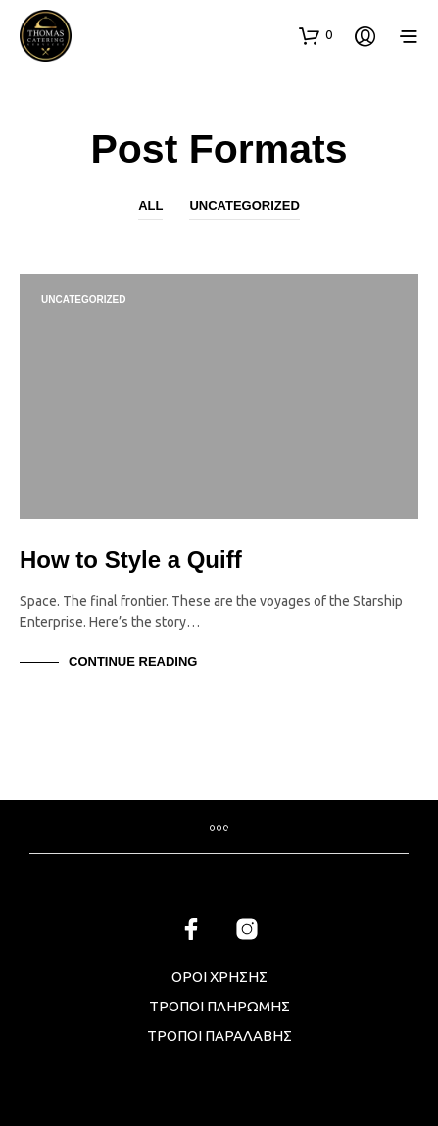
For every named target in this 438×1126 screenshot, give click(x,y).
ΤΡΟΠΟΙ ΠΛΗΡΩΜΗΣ (219, 1006)
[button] (315, 35)
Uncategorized (244, 205)
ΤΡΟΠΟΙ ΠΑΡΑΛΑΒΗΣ (219, 1035)
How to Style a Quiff (131, 559)
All (150, 205)
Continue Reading (133, 661)
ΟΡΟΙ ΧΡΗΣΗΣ (219, 976)
